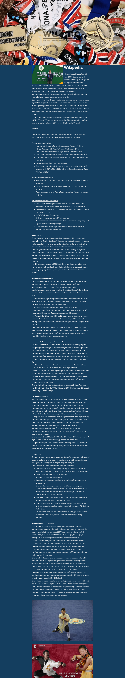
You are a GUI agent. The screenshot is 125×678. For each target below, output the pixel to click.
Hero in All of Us (63, 97)
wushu (51, 85)
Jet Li (59, 94)
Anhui (56, 376)
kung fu (67, 85)
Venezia (37, 316)
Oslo (74, 77)
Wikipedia (73, 67)
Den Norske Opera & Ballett (60, 500)
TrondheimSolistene (46, 477)
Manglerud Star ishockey (44, 552)
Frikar (38, 466)
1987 (70, 77)
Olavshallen (57, 477)
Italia (42, 316)
